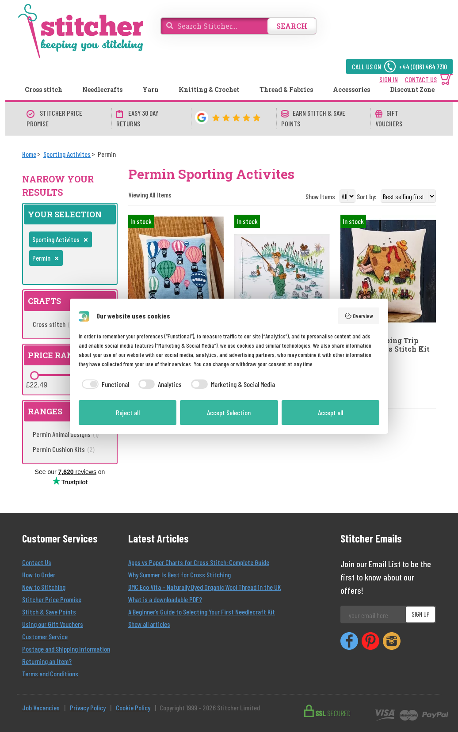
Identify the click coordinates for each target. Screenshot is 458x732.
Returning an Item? (47, 661)
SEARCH (291, 25)
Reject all (128, 412)
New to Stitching (43, 587)
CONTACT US (421, 79)
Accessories (351, 89)
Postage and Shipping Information (66, 649)
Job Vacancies (41, 707)
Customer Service (45, 636)
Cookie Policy (133, 707)
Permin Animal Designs (66, 434)
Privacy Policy (88, 707)
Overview (359, 316)
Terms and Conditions (50, 673)
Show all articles (149, 624)
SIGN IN (388, 79)
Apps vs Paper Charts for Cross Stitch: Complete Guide (198, 562)
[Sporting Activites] (67, 154)
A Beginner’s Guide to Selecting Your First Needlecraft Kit (201, 611)
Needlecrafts (102, 89)
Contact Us (36, 562)
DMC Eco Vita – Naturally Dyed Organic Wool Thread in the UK (204, 587)
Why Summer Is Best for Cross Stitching (179, 574)
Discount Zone (412, 89)
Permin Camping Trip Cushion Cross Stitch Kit (385, 344)
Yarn (150, 89)
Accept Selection (229, 412)
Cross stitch (43, 89)
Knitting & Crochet (209, 89)
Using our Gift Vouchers (52, 624)
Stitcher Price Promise (51, 599)
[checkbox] (104, 384)
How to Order (38, 574)
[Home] (29, 154)
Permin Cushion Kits (64, 449)
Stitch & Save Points (49, 611)
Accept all (330, 412)
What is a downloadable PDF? (165, 599)
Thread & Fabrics (286, 89)
